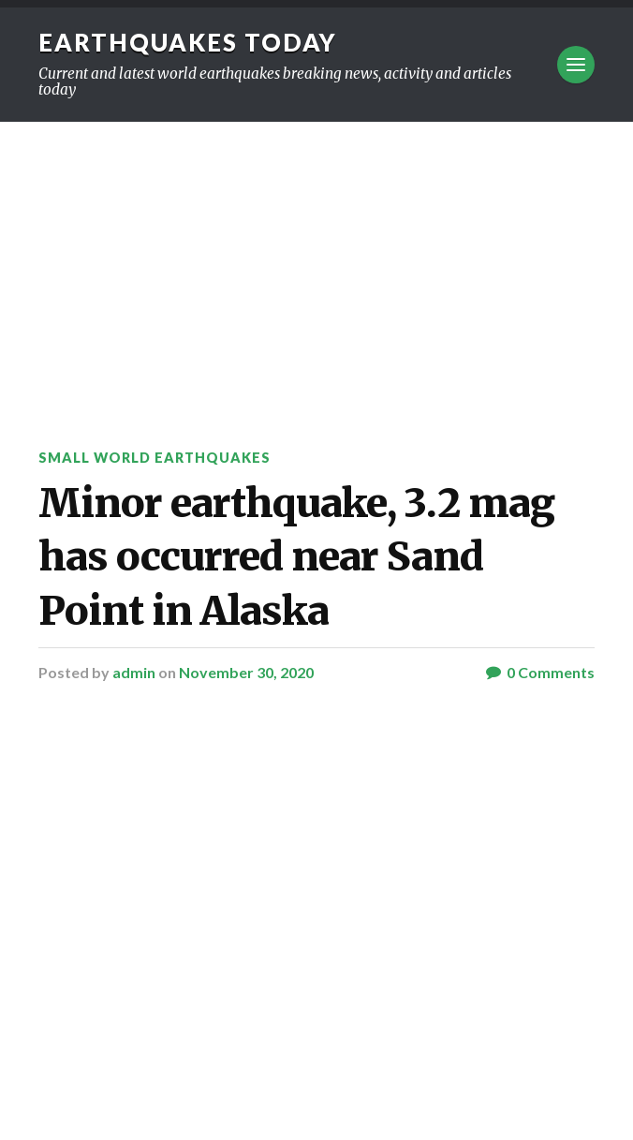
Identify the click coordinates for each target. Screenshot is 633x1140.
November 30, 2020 (246, 672)
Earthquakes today (187, 42)
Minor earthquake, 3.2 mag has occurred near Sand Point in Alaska (296, 557)
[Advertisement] (316, 262)
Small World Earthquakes (154, 458)
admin (133, 672)
